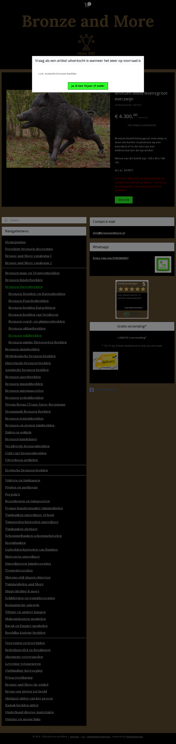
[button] (88, 86)
